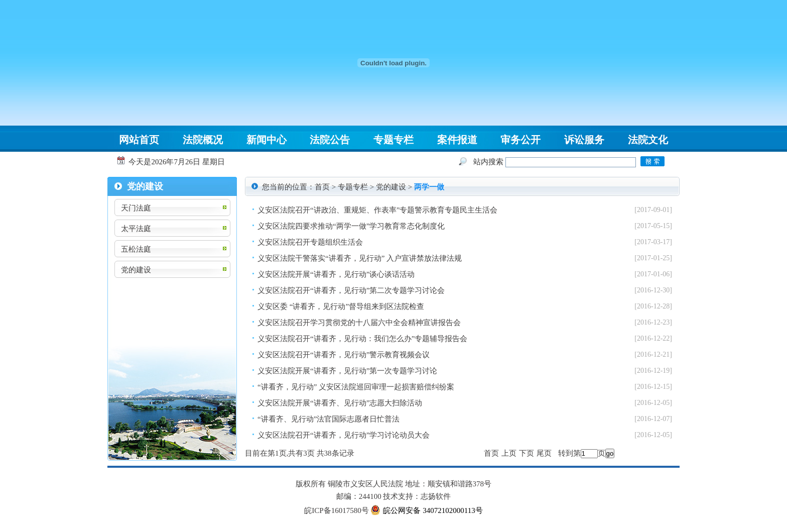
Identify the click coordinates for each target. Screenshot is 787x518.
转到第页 (581, 453)
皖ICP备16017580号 (336, 510)
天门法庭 (136, 208)
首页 (322, 187)
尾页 (544, 453)
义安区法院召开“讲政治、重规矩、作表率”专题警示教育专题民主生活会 (377, 210)
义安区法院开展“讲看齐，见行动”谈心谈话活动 (336, 274)
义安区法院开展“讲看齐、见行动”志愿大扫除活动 (339, 403)
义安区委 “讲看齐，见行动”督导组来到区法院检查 (340, 306)
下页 (526, 453)
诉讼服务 (584, 139)
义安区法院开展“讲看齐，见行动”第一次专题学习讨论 (347, 371)
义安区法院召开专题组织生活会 (310, 242)
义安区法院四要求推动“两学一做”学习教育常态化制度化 (351, 226)
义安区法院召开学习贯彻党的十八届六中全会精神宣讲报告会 (359, 323)
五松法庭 (136, 249)
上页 (508, 453)
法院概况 (203, 139)
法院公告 (330, 139)
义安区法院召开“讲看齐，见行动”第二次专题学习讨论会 (351, 290)
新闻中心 (266, 139)
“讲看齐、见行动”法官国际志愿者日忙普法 (328, 419)
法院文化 (648, 139)
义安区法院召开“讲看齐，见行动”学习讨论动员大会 (343, 435)
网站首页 (139, 139)
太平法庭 (136, 229)
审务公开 (520, 139)
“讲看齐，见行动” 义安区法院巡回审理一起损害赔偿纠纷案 (355, 387)
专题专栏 (393, 139)
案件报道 (457, 139)
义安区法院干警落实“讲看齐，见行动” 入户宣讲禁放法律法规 (359, 258)
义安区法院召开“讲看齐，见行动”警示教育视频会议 (343, 355)
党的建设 (136, 270)
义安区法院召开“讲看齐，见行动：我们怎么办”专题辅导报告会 (362, 339)
